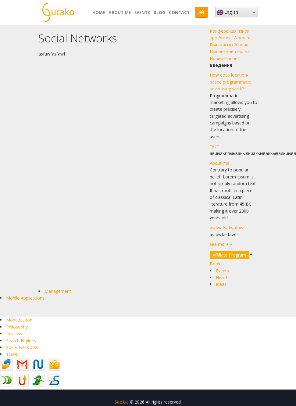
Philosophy (17, 327)
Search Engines (21, 340)
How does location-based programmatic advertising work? (230, 82)
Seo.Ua (122, 402)
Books (216, 264)
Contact (179, 12)
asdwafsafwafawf (227, 228)
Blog (159, 12)
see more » (221, 244)
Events (142, 12)
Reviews (14, 333)
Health (222, 277)
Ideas (221, 284)
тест (214, 146)
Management (58, 291)
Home (98, 12)
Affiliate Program (229, 255)
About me (120, 12)
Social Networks (22, 347)
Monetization (19, 320)
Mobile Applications (25, 298)
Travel (12, 354)
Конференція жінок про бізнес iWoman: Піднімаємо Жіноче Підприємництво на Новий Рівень (230, 44)
